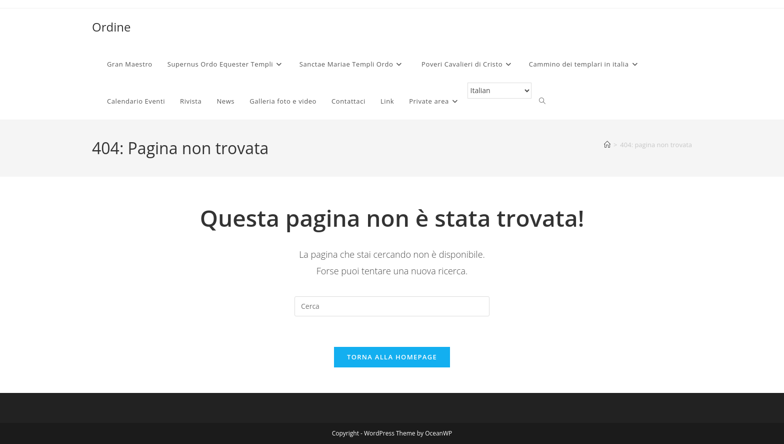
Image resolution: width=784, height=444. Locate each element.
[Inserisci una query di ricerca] (392, 306)
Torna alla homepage (392, 356)
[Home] (607, 144)
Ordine (111, 27)
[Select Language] (500, 91)
